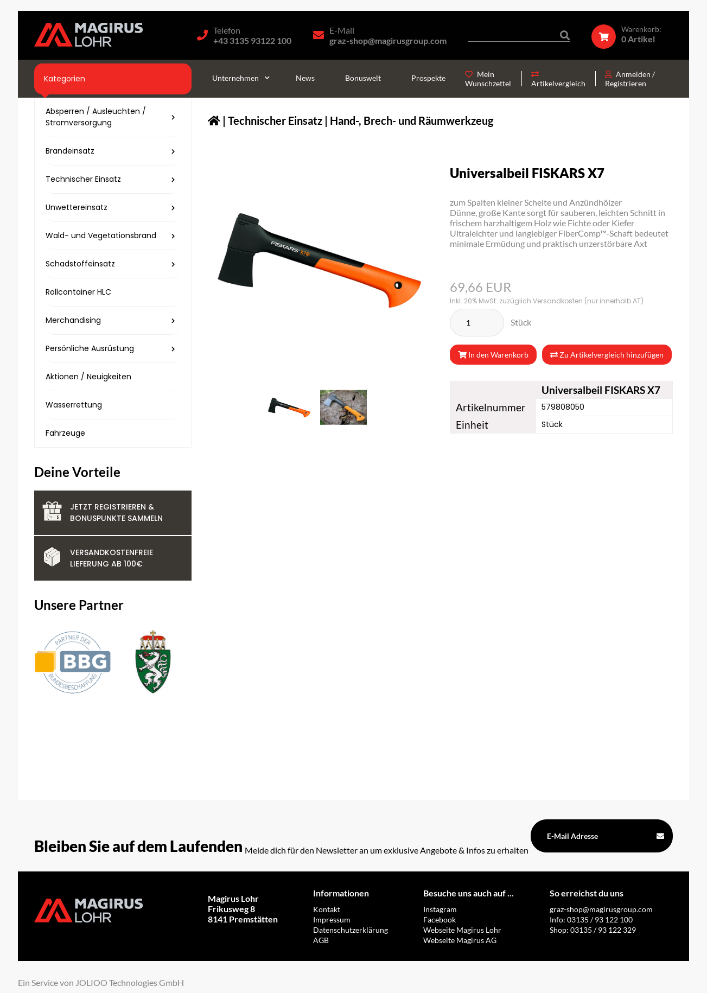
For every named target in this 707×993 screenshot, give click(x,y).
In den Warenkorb (493, 354)
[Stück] (477, 322)
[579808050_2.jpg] (343, 407)
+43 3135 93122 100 (252, 40)
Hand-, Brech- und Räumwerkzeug (411, 120)
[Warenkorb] (632, 34)
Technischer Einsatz (275, 120)
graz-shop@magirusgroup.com (388, 40)
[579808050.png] (289, 407)
